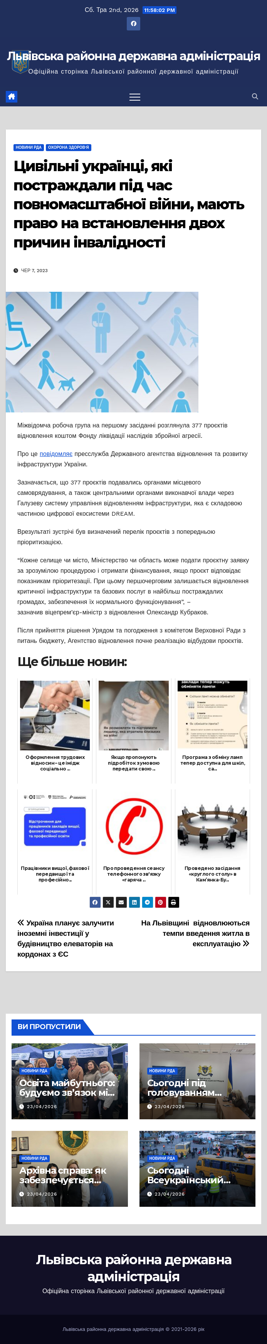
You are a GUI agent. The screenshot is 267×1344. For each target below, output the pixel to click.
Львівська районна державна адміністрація (133, 56)
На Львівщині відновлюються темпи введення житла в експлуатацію (195, 933)
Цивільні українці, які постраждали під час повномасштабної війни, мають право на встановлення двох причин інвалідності (128, 204)
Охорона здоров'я (68, 147)
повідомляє (56, 454)
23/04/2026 (42, 1106)
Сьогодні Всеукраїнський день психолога (185, 1180)
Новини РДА (29, 147)
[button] (255, 96)
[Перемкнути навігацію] (134, 96)
